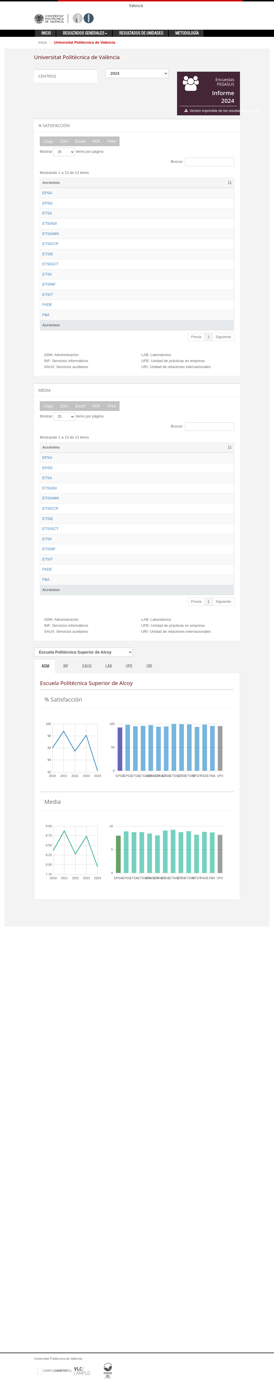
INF (65, 1100)
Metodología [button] (187, 33)
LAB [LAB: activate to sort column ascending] (176, 182)
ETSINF (48, 449)
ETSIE (47, 360)
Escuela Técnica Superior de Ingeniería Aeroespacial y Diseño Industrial (85, 271)
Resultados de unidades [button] (141, 33)
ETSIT (47, 475)
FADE (47, 501)
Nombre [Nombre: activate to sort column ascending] (78, 182)
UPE (129, 1100)
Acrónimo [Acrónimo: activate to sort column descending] (51, 182)
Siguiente (223, 554)
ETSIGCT (50, 386)
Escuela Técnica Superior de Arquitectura (84, 245)
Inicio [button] (46, 33)
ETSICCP (50, 323)
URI (149, 1100)
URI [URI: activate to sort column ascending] (218, 182)
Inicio (42, 42)
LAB (109, 1100)
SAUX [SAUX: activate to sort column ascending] (153, 182)
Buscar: (202, 162)
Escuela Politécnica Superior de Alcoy (85, 198)
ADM (45, 1100)
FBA (45, 527)
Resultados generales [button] (85, 33)
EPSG (47, 214)
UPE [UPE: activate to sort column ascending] (197, 182)
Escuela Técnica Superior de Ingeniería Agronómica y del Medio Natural (85, 302)
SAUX (87, 1100)
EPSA (47, 193)
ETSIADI (49, 260)
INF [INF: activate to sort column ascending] (131, 182)
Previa (196, 554)
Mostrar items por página (71, 152)
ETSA (47, 240)
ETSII (47, 423)
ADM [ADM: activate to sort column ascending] (109, 182)
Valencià (136, 5)
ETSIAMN (50, 292)
